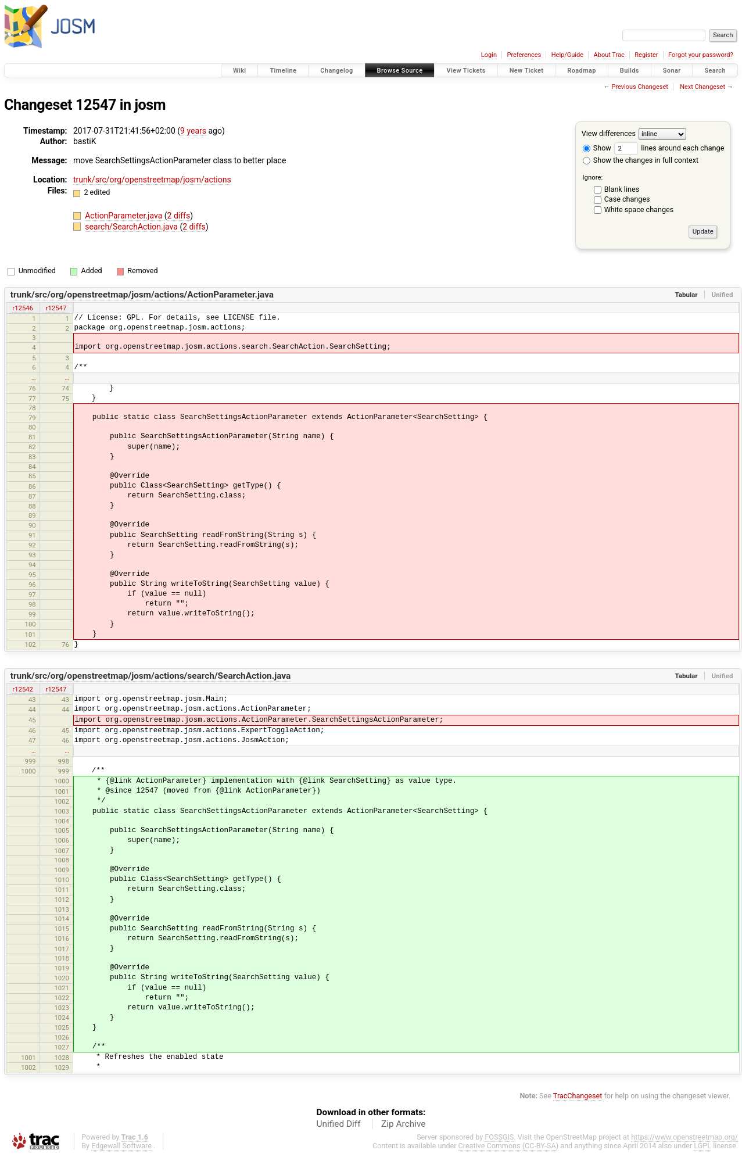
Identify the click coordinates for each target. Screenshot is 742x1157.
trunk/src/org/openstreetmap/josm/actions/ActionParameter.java (142, 294)
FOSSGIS (499, 1137)
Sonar (672, 70)
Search (715, 70)
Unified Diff (339, 1124)
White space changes (639, 209)
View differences (609, 133)
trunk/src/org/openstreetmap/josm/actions (152, 179)
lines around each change (669, 148)
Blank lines (621, 189)
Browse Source (400, 70)
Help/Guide (567, 55)
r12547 (56, 308)
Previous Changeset (639, 87)
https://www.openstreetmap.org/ (684, 1137)
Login (489, 55)
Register (646, 55)
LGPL (702, 1145)
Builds (629, 70)
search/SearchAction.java (132, 226)
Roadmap (581, 70)
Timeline (283, 70)
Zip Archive (403, 1124)
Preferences (524, 55)
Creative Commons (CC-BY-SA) (508, 1145)
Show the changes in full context (640, 160)
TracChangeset (578, 1095)
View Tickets (465, 70)
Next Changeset (702, 87)
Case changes (627, 199)
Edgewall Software (121, 1145)
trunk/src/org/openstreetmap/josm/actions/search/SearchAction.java (150, 676)
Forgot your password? (700, 55)
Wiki (239, 70)
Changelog (336, 70)
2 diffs (179, 215)
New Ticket (527, 70)
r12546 (22, 308)
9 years (193, 130)
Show (597, 148)
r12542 (22, 689)
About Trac (609, 55)
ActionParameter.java (124, 215)
